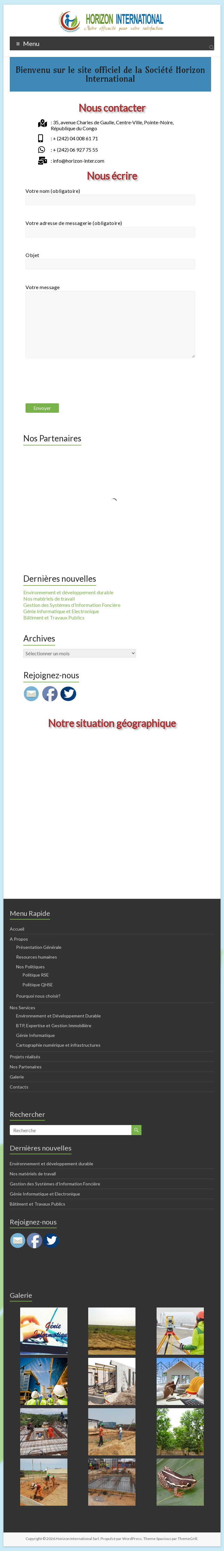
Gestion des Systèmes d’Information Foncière (71, 605)
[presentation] (73, 386)
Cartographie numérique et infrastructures (58, 1045)
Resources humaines (36, 957)
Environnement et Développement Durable (58, 1015)
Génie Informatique (35, 1035)
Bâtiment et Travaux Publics (53, 617)
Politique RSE (35, 974)
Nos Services (22, 1007)
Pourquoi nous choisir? (38, 996)
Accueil (17, 929)
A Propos (19, 939)
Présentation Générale (38, 947)
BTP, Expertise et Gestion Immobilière (53, 1025)
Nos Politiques (30, 966)
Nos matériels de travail (49, 599)
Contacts (19, 1086)
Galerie (17, 1076)
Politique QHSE (37, 984)
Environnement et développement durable (68, 592)
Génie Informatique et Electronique (61, 611)
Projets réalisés (25, 1056)
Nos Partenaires (26, 1066)
